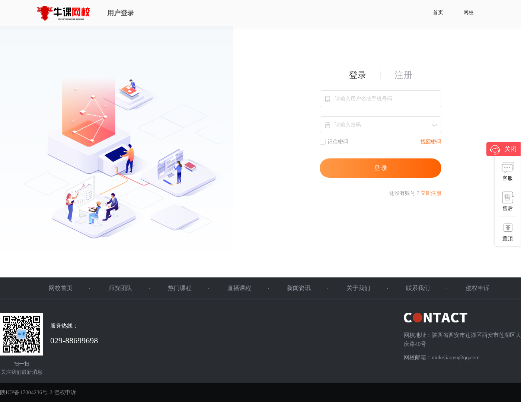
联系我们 (418, 288)
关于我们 (358, 288)
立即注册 (431, 193)
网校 (468, 12)
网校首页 (61, 288)
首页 (438, 12)
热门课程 (180, 288)
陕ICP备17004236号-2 (26, 392)
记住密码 (334, 142)
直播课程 (239, 288)
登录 (358, 75)
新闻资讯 (299, 288)
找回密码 (431, 142)
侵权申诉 (477, 288)
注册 (403, 75)
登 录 (380, 168)
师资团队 (120, 288)
